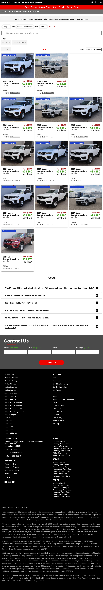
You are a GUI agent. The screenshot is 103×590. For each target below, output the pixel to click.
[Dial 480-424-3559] (95, 2)
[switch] (99, 2)
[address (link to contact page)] (91, 2)
